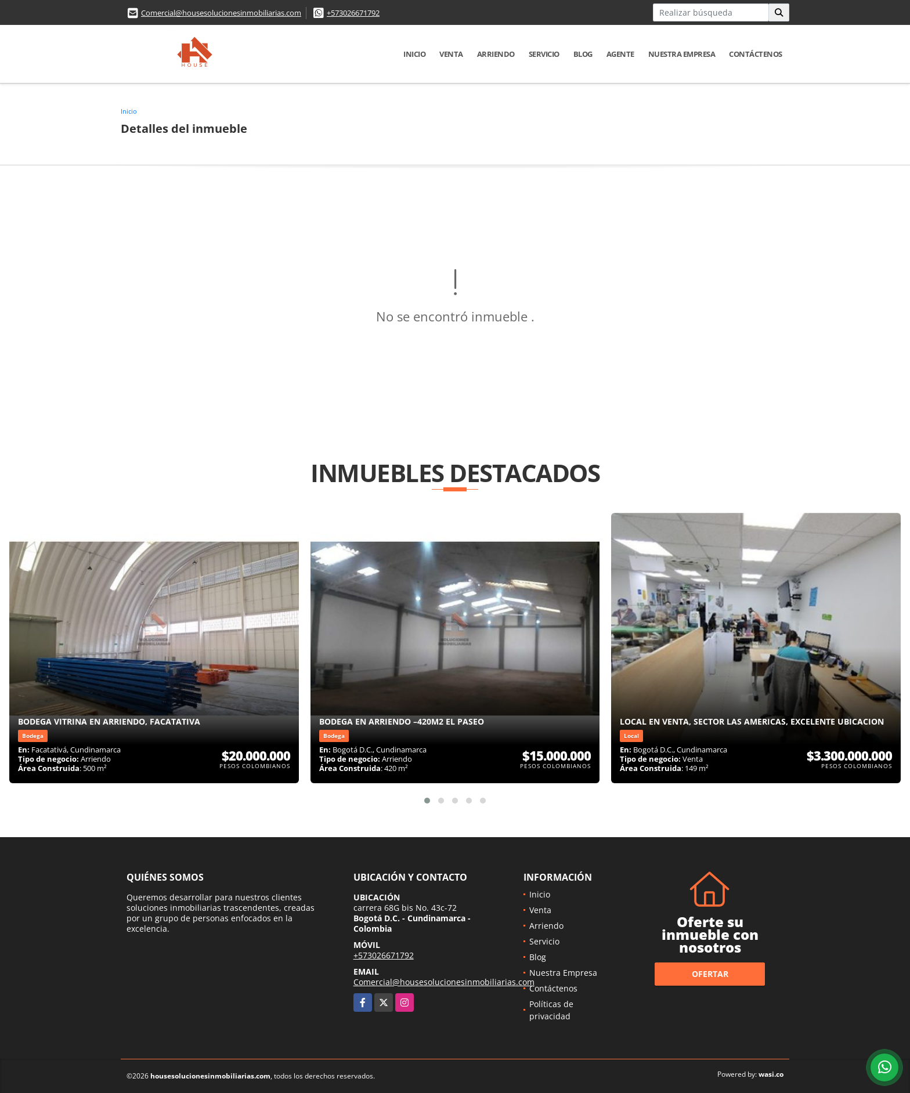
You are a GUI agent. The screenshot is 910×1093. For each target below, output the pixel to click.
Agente (620, 54)
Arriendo (496, 54)
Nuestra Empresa (682, 54)
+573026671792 (353, 13)
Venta (451, 54)
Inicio (414, 54)
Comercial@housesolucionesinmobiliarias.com (221, 13)
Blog (583, 54)
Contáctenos (755, 54)
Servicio (544, 54)
